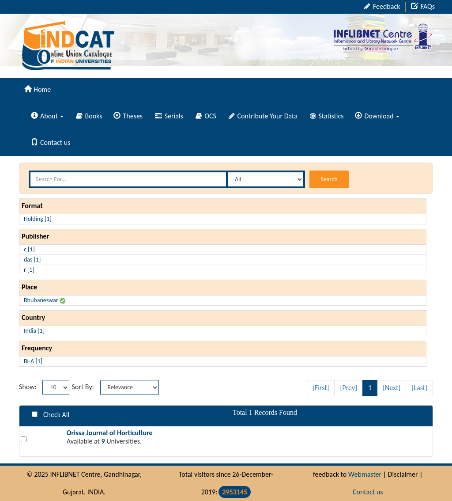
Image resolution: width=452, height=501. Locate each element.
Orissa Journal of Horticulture (110, 433)
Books (89, 116)
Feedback (382, 6)
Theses (128, 116)
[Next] (391, 387)
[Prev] (348, 387)
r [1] (29, 269)
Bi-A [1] (33, 361)
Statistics (327, 116)
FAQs (423, 6)
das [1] (32, 259)
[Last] (419, 387)
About (47, 116)
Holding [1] (38, 219)
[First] (321, 387)
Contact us (50, 142)
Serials (169, 116)
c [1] (29, 249)
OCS (206, 116)
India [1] (34, 330)
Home (37, 89)
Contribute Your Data (263, 116)
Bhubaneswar (44, 300)
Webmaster (364, 474)
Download (377, 116)
